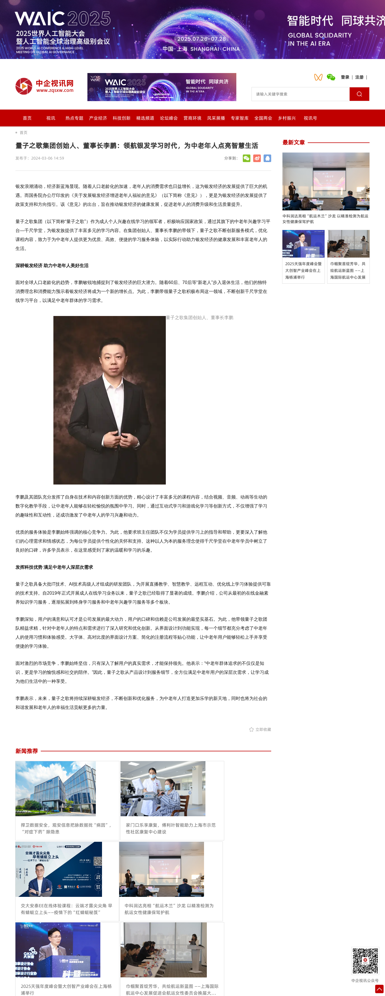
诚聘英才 (206, 955)
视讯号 (310, 118)
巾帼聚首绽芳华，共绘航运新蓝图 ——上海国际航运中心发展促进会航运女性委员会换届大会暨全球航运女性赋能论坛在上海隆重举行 (348, 271)
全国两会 (263, 118)
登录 (345, 77)
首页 (27, 118)
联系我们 (151, 955)
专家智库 (240, 118)
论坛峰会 (169, 118)
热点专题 (74, 118)
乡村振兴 (287, 118)
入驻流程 (261, 955)
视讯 (50, 118)
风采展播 (216, 118)
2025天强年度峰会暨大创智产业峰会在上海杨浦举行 (303, 270)
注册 (359, 77)
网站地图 (234, 955)
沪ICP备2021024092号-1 (257, 986)
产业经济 (98, 118)
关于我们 (124, 955)
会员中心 (179, 955)
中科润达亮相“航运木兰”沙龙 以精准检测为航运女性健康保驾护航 (325, 218)
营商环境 (192, 118)
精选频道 (145, 118)
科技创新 (122, 118)
